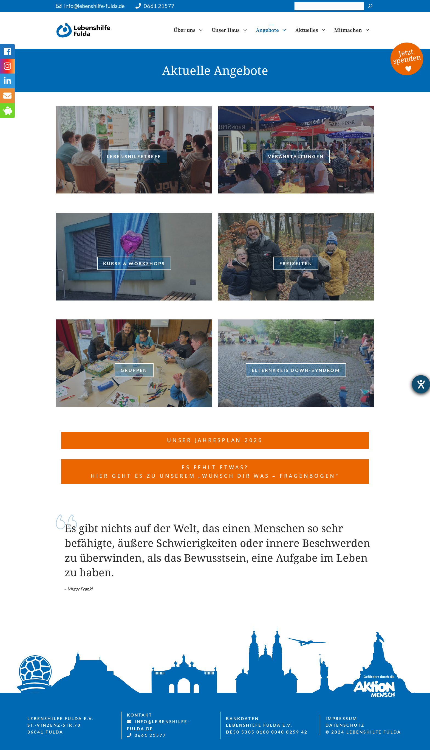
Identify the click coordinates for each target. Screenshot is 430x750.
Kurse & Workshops (134, 263)
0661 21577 (159, 5)
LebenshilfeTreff (134, 156)
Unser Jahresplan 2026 (215, 440)
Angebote (273, 30)
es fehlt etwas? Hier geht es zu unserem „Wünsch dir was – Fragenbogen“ (215, 471)
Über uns (191, 30)
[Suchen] (370, 6)
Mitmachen (354, 30)
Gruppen (134, 370)
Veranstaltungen (296, 156)
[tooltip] (7, 95)
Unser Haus (232, 30)
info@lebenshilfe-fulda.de (94, 5)
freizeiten (295, 263)
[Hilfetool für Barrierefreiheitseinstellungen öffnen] (421, 384)
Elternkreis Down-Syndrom (296, 370)
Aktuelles (312, 30)
